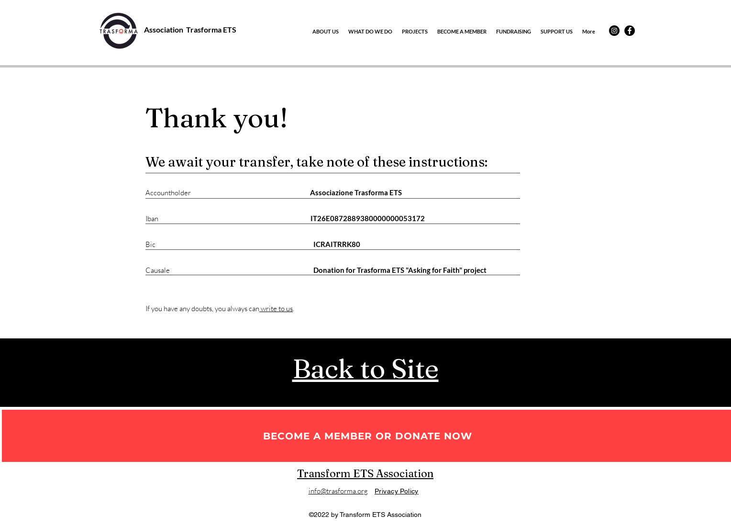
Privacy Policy (397, 491)
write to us (276, 308)
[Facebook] (629, 30)
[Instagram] (614, 30)
